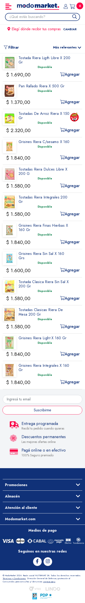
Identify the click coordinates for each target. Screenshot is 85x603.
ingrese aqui (49, 581)
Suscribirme (42, 410)
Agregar (70, 74)
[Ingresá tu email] (42, 399)
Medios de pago (42, 530)
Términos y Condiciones (14, 578)
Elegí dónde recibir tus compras (42, 29)
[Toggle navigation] (8, 6)
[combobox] (45, 16)
